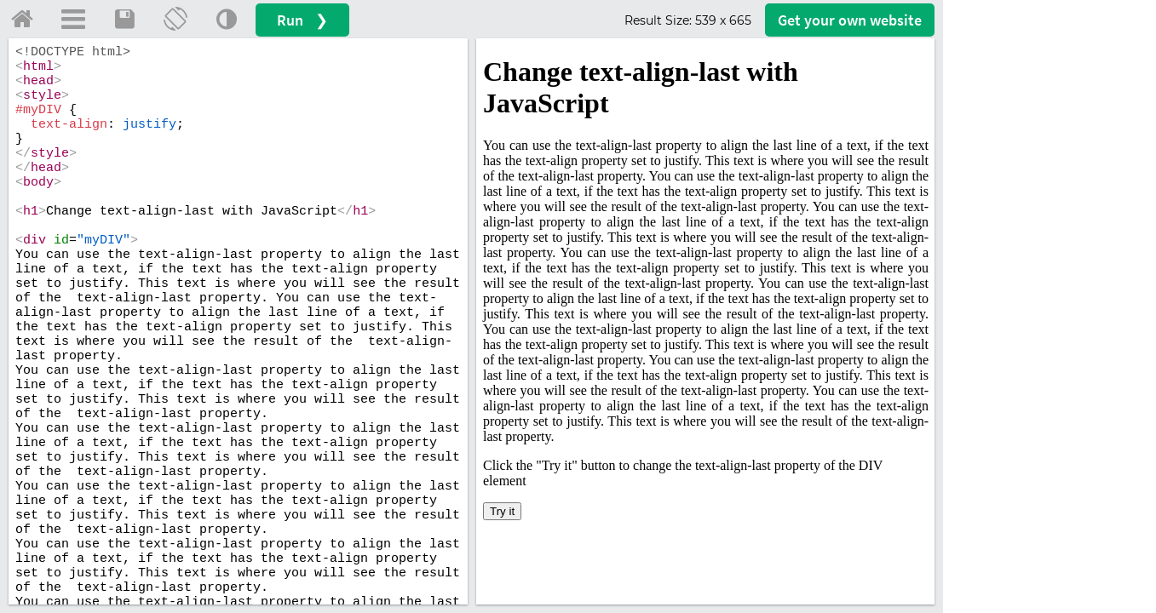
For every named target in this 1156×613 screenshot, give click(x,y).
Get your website (850, 20)
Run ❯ (302, 20)
